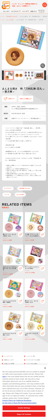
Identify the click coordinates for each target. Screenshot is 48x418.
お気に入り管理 (9, 363)
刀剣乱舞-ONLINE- (25, 188)
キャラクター (8, 188)
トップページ (8, 356)
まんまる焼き (20, 194)
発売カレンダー (9, 360)
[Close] (45, 371)
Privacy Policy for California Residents (16, 404)
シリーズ (6, 194)
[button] (3, 75)
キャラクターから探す (33, 360)
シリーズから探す (32, 363)
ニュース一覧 (30, 356)
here (4, 380)
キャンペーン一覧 (10, 367)
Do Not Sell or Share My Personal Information (19, 406)
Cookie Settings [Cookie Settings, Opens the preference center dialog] (24, 411)
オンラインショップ (32, 367)
